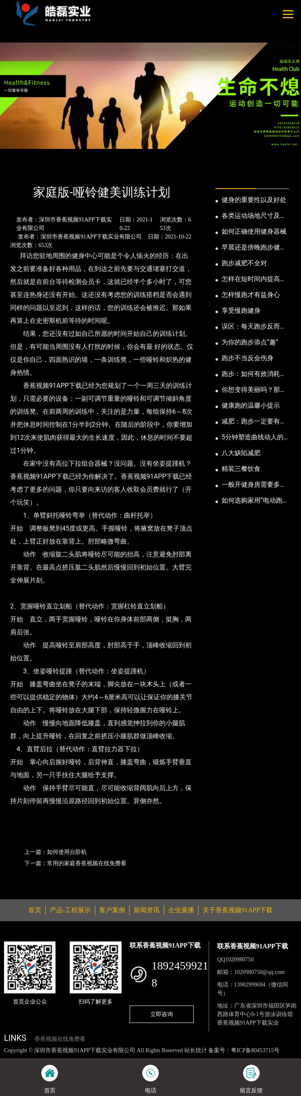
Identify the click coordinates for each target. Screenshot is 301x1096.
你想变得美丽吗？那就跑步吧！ (254, 390)
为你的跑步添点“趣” (250, 342)
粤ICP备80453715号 (255, 1050)
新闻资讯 (43, 170)
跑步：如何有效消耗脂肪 (254, 374)
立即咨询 (161, 1014)
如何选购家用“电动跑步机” (255, 500)
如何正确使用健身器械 (254, 231)
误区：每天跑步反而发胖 (254, 326)
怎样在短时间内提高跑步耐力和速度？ (254, 279)
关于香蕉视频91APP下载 (238, 910)
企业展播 (181, 910)
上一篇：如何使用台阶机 (55, 852)
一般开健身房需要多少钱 (254, 485)
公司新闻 (75, 170)
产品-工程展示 (70, 910)
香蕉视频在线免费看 (59, 1039)
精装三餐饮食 (241, 469)
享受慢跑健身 (241, 310)
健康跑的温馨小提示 (251, 405)
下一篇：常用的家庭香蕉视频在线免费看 (75, 863)
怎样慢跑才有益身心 (251, 295)
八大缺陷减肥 (241, 453)
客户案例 (112, 910)
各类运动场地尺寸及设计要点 (254, 216)
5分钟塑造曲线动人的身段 (253, 437)
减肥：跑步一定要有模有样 (254, 421)
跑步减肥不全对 (244, 263)
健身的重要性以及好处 (254, 200)
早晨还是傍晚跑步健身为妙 (254, 247)
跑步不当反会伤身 (247, 358)
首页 (17, 170)
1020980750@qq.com (259, 972)
